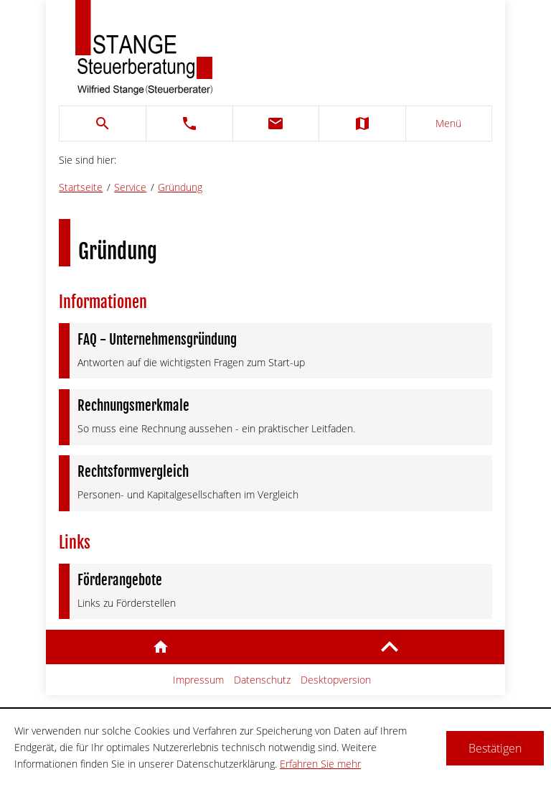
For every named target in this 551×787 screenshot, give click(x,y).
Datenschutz (262, 679)
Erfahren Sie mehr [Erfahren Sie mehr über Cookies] (320, 763)
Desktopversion (336, 679)
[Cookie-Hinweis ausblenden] (495, 748)
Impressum (198, 679)
